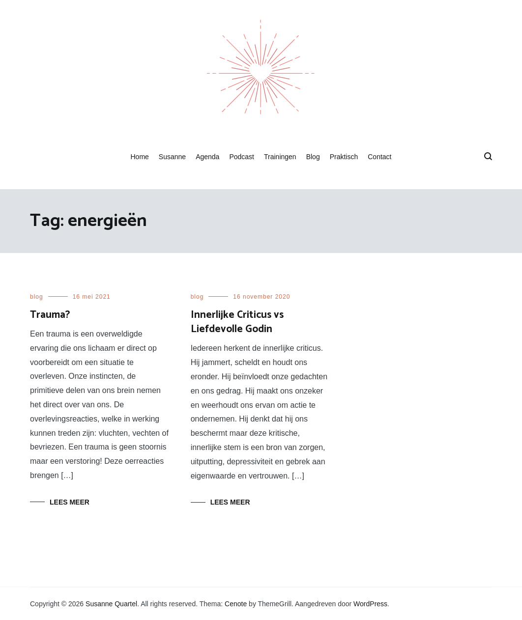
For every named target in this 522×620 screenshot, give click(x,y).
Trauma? (50, 315)
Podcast (241, 157)
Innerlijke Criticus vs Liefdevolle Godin (237, 322)
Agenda (207, 157)
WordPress (370, 604)
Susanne (172, 157)
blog (36, 296)
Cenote (236, 604)
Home (139, 157)
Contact (379, 157)
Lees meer (69, 502)
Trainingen (280, 157)
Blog (313, 157)
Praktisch (344, 157)
